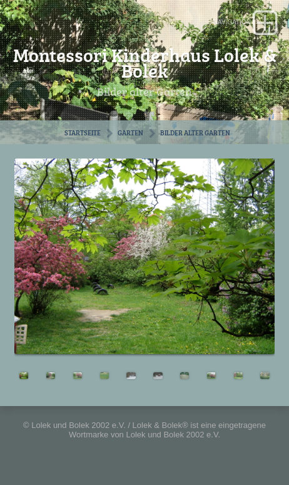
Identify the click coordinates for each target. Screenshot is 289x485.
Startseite (82, 132)
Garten (130, 132)
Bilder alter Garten (195, 132)
